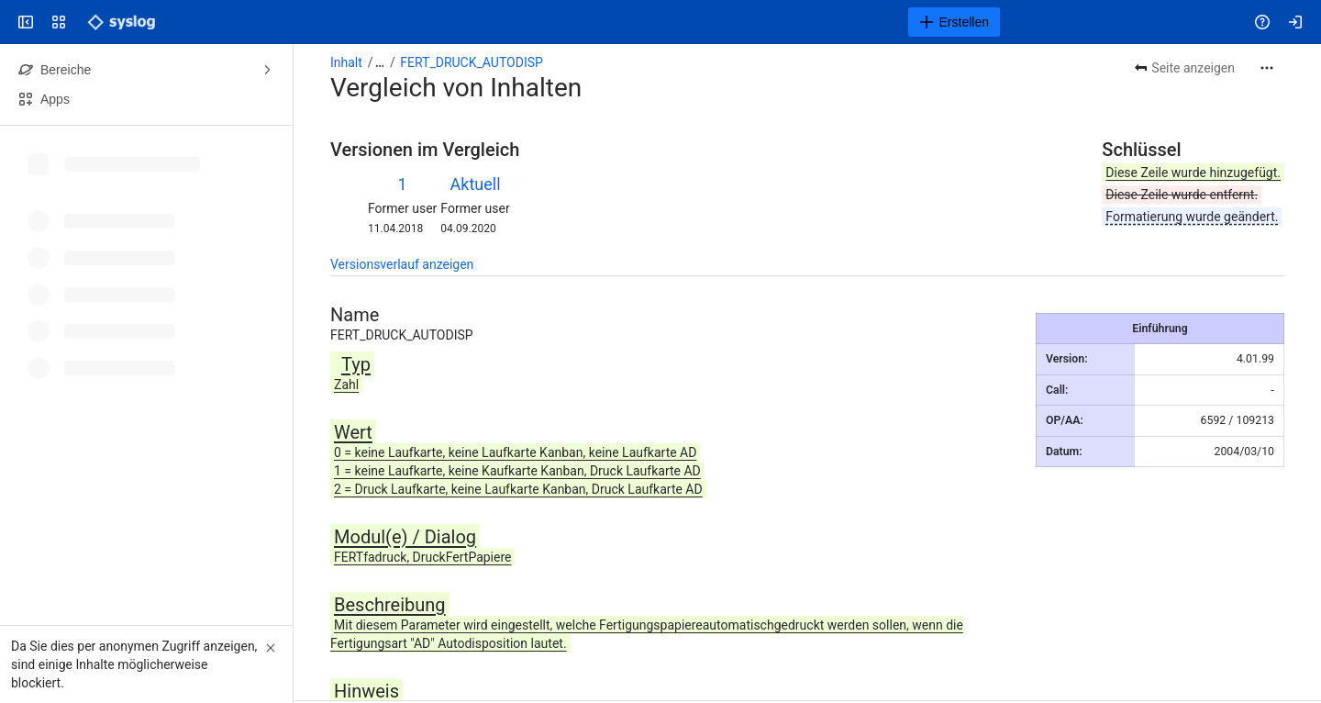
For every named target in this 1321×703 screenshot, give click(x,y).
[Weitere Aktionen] (1266, 68)
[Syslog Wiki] (121, 22)
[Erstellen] (954, 22)
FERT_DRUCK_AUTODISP (471, 62)
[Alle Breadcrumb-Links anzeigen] (379, 62)
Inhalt (346, 62)
